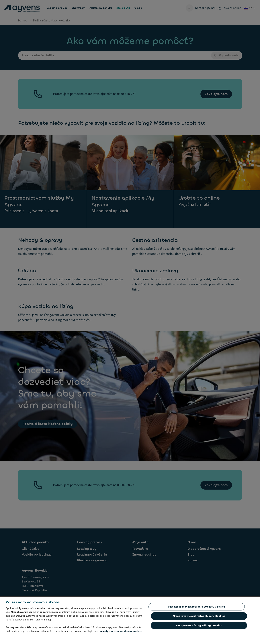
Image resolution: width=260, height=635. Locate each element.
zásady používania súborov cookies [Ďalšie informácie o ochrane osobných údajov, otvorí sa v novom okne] (121, 632)
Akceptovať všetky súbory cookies (199, 626)
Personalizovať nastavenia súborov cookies (196, 607)
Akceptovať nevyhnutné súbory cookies (199, 617)
